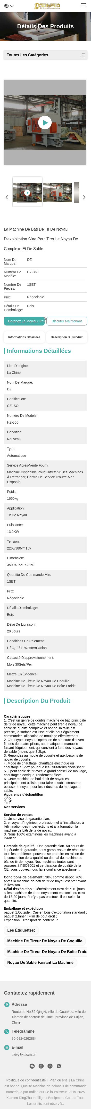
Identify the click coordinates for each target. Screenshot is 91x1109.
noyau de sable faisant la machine (40, 962)
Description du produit (67, 337)
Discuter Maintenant (67, 321)
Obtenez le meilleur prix (26, 321)
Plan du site (58, 1080)
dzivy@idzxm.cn (24, 1055)
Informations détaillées (24, 337)
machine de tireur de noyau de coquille (44, 941)
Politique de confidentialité (26, 1080)
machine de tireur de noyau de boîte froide (48, 952)
